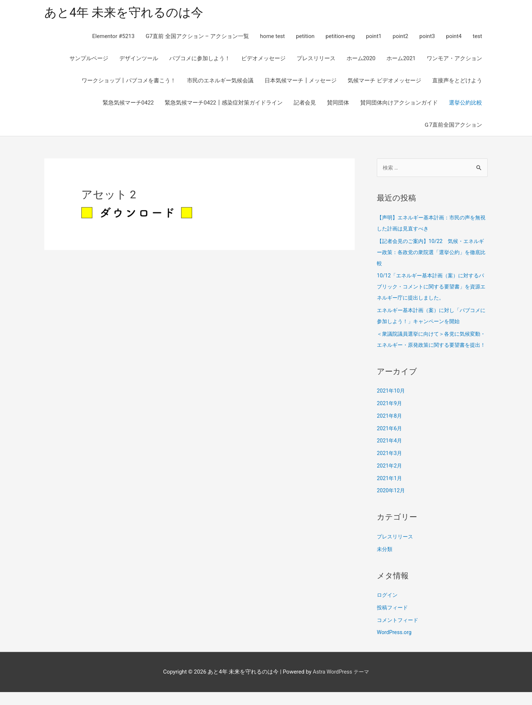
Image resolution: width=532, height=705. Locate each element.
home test (272, 37)
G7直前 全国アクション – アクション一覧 (197, 37)
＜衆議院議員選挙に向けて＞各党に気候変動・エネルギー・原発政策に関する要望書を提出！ (432, 347)
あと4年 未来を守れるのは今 (128, 13)
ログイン (388, 608)
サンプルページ (88, 60)
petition (305, 37)
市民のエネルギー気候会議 (220, 82)
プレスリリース (316, 60)
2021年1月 (390, 491)
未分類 (385, 562)
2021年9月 (390, 416)
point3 (427, 37)
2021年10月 (392, 404)
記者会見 (305, 104)
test (477, 37)
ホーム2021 (401, 60)
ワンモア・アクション (454, 60)
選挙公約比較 (465, 104)
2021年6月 (390, 441)
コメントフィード (399, 633)
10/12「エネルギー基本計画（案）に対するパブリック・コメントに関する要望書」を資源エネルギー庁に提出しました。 (432, 288)
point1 (373, 37)
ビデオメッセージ (263, 60)
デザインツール (138, 60)
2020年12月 (392, 503)
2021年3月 (390, 466)
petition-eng (340, 37)
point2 (400, 37)
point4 (453, 37)
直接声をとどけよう (457, 82)
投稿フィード (393, 620)
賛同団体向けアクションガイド (399, 104)
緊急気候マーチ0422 (128, 104)
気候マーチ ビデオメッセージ (384, 82)
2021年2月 (390, 479)
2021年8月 (390, 429)
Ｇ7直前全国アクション (453, 126)
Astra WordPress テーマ (341, 684)
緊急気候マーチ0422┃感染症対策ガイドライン (224, 104)
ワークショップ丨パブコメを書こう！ (129, 82)
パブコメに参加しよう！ (199, 60)
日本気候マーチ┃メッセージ (301, 82)
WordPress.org (395, 645)
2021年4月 (390, 454)
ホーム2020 (361, 60)
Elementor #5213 (113, 37)
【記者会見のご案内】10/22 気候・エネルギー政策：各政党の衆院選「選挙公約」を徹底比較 (432, 254)
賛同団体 (338, 104)
